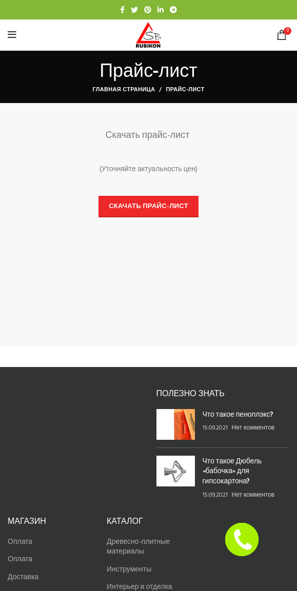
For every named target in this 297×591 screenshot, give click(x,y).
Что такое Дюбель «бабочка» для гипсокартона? (232, 470)
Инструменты (129, 570)
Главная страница (123, 90)
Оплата (20, 542)
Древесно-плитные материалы (138, 547)
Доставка (23, 577)
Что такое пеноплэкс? (238, 413)
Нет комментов (253, 428)
